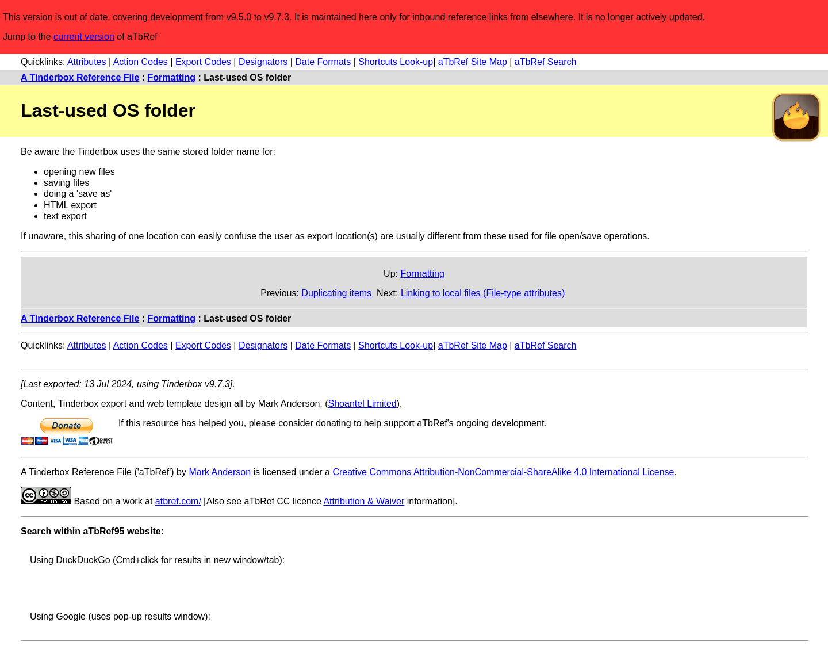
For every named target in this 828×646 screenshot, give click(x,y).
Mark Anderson (220, 472)
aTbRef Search (546, 62)
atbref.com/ (178, 501)
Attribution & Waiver (363, 501)
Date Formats (323, 62)
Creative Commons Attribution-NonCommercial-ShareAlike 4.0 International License (503, 472)
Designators (263, 62)
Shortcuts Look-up (395, 62)
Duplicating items (336, 293)
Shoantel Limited (362, 403)
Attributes (86, 62)
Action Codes (140, 62)
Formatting (172, 77)
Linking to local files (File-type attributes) (483, 293)
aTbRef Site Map (472, 62)
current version (83, 36)
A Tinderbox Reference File (80, 77)
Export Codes (203, 62)
